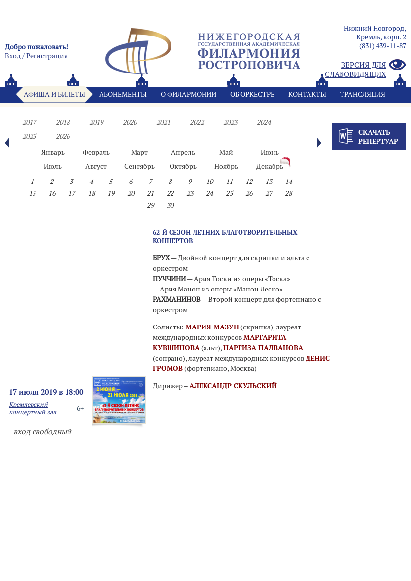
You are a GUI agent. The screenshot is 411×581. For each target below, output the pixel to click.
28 (288, 193)
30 (170, 205)
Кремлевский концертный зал (32, 408)
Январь (53, 152)
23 (189, 193)
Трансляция (362, 94)
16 (51, 193)
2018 (62, 122)
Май (226, 152)
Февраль (96, 152)
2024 (264, 122)
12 (248, 181)
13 (268, 181)
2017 (29, 122)
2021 (163, 122)
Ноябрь (226, 166)
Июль (53, 166)
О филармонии (188, 94)
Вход (13, 55)
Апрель (183, 152)
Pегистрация (47, 55)
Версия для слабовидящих (365, 69)
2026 (62, 136)
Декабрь (269, 166)
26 (248, 193)
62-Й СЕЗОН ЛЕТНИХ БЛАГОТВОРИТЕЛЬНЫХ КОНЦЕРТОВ (225, 236)
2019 (96, 122)
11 (229, 181)
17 (71, 193)
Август (96, 166)
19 (110, 193)
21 (150, 193)
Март (139, 152)
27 (268, 193)
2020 (130, 122)
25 (229, 193)
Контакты (307, 94)
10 (209, 181)
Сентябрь (139, 166)
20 (130, 193)
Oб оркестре (252, 94)
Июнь (270, 152)
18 (91, 193)
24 (209, 193)
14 (288, 181)
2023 (230, 122)
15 (32, 193)
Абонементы (123, 94)
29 (150, 205)
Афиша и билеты (54, 94)
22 (170, 193)
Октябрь (183, 166)
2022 (197, 122)
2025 (29, 136)
